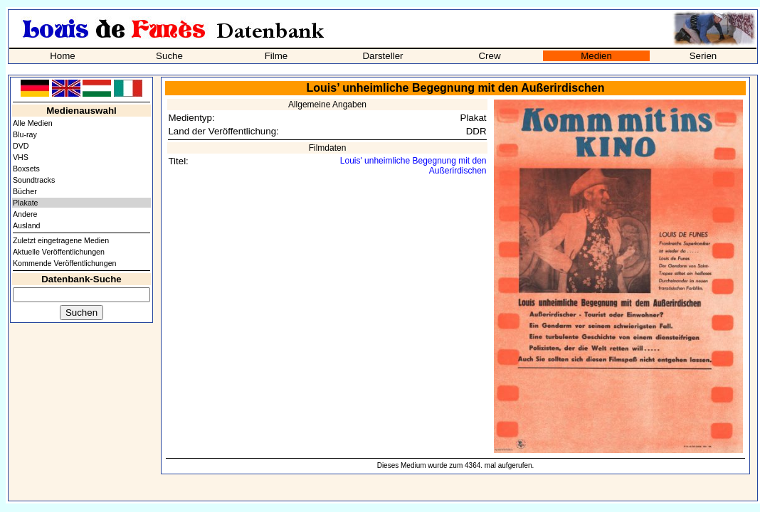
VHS (20, 157)
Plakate (25, 202)
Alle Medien (33, 123)
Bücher (25, 191)
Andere (25, 214)
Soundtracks (34, 180)
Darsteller (382, 55)
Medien (596, 55)
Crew (489, 55)
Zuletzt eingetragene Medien (61, 240)
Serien (703, 55)
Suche (169, 55)
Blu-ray (25, 134)
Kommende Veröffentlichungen (65, 263)
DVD (21, 146)
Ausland (27, 225)
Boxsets (26, 168)
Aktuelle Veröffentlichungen (59, 251)
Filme (276, 55)
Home (62, 55)
